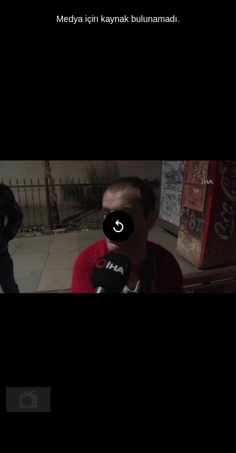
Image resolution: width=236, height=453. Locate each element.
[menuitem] (28, 399)
